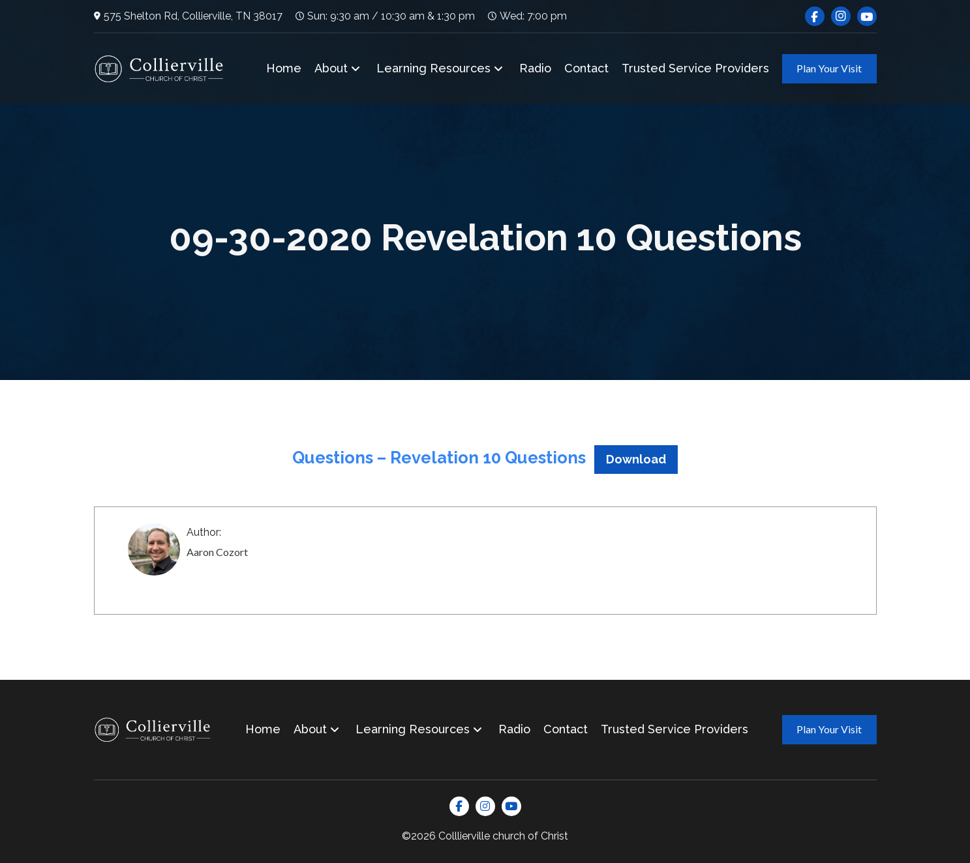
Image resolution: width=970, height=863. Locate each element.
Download (636, 459)
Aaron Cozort (217, 552)
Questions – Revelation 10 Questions (439, 457)
